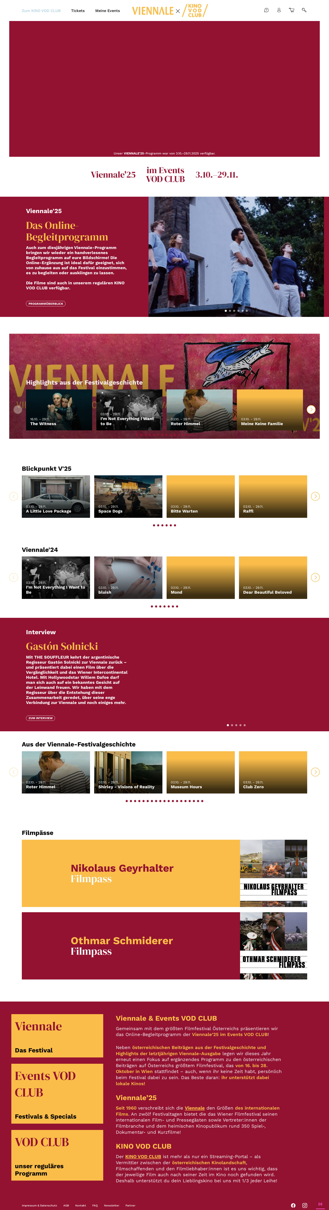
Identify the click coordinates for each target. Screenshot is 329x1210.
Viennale (195, 1108)
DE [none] (320, 1204)
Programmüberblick (46, 303)
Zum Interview (41, 718)
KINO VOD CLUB (143, 1156)
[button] (226, 311)
